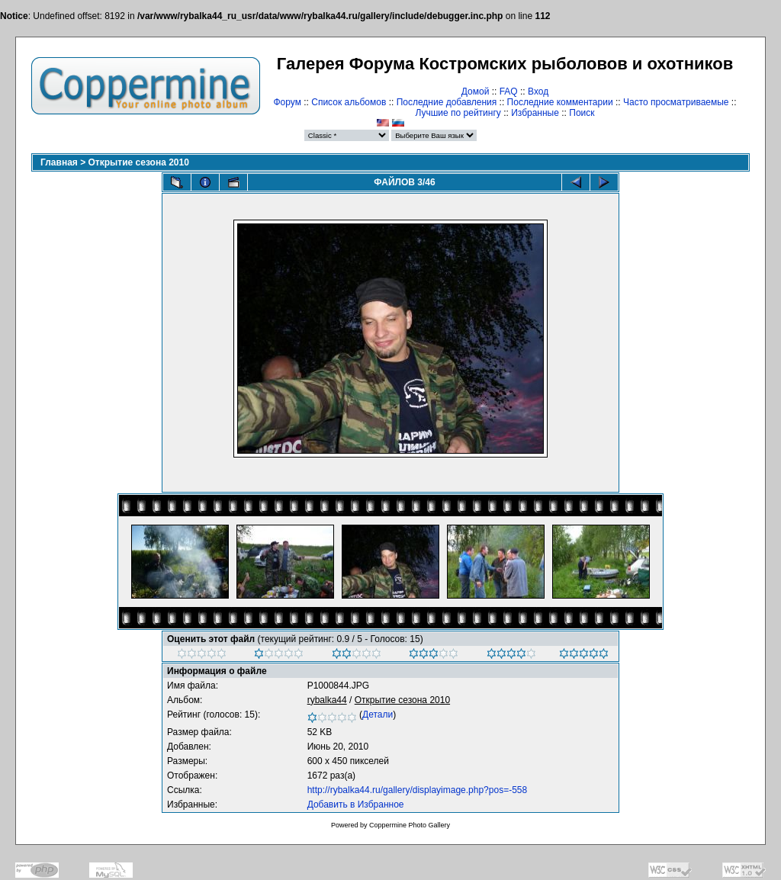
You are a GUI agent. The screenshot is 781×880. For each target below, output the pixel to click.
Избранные (535, 113)
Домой (475, 91)
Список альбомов (348, 102)
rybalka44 (327, 700)
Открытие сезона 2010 (138, 162)
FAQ (509, 91)
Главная (59, 162)
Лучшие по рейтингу (457, 113)
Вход (538, 91)
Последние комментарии (560, 102)
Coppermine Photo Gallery (409, 825)
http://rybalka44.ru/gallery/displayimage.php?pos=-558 (417, 790)
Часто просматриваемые (676, 102)
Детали (377, 714)
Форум (287, 102)
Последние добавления (447, 102)
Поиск (581, 113)
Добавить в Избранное (355, 804)
